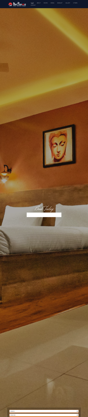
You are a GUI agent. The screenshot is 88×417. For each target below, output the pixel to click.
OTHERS (75, 3)
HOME (32, 3)
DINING (52, 3)
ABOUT (39, 3)
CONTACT (33, 5)
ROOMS (46, 3)
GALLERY (68, 3)
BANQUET (59, 3)
